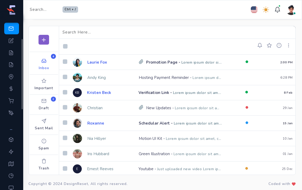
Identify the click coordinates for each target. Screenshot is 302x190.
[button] (261, 45)
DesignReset (76, 183)
